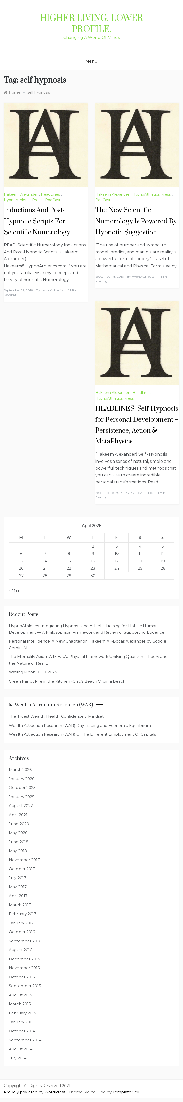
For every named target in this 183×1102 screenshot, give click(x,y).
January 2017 (21, 922)
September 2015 (25, 985)
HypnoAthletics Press (23, 200)
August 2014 (20, 1049)
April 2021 (18, 814)
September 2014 (25, 1040)
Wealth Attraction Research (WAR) (54, 705)
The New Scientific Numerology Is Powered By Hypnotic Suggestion (136, 221)
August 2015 (20, 995)
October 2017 (22, 868)
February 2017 (22, 913)
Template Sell (126, 1092)
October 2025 (22, 787)
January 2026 (21, 778)
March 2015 (20, 1003)
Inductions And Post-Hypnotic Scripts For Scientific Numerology (37, 221)
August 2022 (21, 805)
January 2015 (21, 1021)
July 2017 (17, 877)
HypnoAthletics (52, 290)
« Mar (14, 590)
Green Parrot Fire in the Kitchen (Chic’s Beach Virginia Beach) (68, 681)
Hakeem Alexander (21, 194)
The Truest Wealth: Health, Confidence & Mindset (56, 716)
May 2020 (18, 832)
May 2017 (18, 886)
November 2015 (24, 967)
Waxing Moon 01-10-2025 (33, 672)
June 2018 (18, 841)
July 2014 (17, 1058)
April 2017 (18, 895)
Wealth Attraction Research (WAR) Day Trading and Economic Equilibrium (80, 725)
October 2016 (22, 931)
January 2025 (21, 796)
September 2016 (25, 941)
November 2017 (24, 859)
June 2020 (19, 823)
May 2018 (18, 850)
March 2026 (20, 769)
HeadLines (50, 194)
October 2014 (22, 1031)
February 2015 (22, 1013)
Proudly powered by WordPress (35, 1092)
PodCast (52, 200)
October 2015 (22, 977)
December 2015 (24, 959)
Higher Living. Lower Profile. (91, 24)
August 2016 (20, 949)
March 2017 (20, 904)
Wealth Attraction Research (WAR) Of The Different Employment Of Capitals (82, 734)
